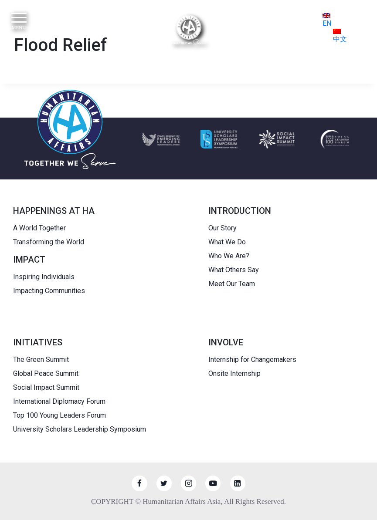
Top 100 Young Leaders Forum (59, 415)
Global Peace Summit (45, 373)
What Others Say (233, 270)
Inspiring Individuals (44, 277)
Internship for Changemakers (252, 359)
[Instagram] (188, 483)
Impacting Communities (49, 291)
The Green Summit (41, 359)
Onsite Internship (234, 373)
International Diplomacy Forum (59, 401)
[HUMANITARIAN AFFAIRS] (188, 30)
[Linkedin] (237, 483)
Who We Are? (228, 256)
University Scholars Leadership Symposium (79, 429)
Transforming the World (48, 242)
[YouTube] (213, 483)
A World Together (39, 228)
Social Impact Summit (46, 387)
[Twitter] (164, 483)
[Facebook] (139, 483)
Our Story (222, 228)
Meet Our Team (231, 284)
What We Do (227, 242)
